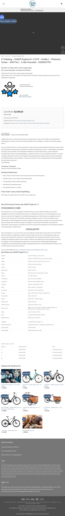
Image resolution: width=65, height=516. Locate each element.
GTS (28, 123)
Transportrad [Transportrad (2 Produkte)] (37, 473)
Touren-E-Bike (22, 123)
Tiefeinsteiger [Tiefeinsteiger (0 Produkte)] (8, 473)
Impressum (54, 502)
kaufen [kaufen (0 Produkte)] (19, 471)
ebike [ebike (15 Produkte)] (58, 465)
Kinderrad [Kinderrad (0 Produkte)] (29, 471)
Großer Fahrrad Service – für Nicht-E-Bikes (10, 385)
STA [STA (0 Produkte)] (3, 473)
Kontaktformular (10, 502)
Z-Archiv (7, 56)
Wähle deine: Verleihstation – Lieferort (32, 9)
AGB (59, 502)
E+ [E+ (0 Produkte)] (31, 465)
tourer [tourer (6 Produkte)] (23, 473)
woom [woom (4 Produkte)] (8, 476)
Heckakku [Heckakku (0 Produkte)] (14, 471)
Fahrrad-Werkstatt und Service (26, 502)
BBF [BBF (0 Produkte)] (5, 465)
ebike (48, 123)
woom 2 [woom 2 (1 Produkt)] (13, 476)
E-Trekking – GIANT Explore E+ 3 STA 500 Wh (53, 385)
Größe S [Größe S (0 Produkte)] (52, 468)
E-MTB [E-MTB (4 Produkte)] (54, 465)
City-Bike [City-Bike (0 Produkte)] (9, 465)
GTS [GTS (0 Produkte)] (9, 471)
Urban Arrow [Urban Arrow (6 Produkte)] (57, 473)
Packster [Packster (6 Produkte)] (50, 471)
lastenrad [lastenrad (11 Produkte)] (38, 471)
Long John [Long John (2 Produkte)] (44, 471)
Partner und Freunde (43, 502)
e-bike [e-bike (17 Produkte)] (34, 465)
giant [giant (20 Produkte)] (18, 468)
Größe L (17, 123)
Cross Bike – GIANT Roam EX (9, 430)
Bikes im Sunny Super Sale (16, 120)
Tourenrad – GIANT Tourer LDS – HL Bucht (32, 385)
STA (31, 123)
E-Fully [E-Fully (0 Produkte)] (39, 465)
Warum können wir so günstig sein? (11, 455)
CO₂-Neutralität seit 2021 (9, 451)
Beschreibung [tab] (5, 135)
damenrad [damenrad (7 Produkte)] (26, 465)
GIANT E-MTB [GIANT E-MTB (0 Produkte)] (24, 468)
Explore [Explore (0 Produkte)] (8, 468)
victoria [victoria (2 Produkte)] (3, 476)
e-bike (44, 123)
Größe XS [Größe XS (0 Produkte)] (4, 471)
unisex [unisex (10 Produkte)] (50, 473)
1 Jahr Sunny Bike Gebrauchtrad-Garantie (25, 95)
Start (2, 56)
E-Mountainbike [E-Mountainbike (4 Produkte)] (47, 465)
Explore (12, 123)
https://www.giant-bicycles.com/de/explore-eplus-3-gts (31, 249)
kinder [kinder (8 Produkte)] (24, 471)
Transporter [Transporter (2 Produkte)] (29, 473)
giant (41, 123)
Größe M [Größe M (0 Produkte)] (46, 468)
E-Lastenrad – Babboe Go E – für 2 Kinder (53, 408)
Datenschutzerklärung (33, 503)
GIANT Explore (36, 123)
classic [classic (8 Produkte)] (15, 465)
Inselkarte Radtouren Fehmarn (10, 447)
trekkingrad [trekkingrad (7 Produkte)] (44, 473)
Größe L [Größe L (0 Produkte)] (40, 468)
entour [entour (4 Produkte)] (3, 468)
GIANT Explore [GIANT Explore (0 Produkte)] (33, 468)
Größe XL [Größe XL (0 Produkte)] (57, 468)
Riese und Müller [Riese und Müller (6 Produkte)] (58, 471)
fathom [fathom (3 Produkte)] (13, 468)
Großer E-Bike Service (28, 430)
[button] (4, 4)
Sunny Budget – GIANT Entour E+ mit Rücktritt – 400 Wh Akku (11, 408)
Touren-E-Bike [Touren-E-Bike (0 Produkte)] (16, 473)
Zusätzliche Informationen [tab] (19, 135)
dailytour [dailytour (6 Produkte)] (20, 465)
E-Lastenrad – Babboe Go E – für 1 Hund (31, 408)
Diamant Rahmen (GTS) (18, 56)
